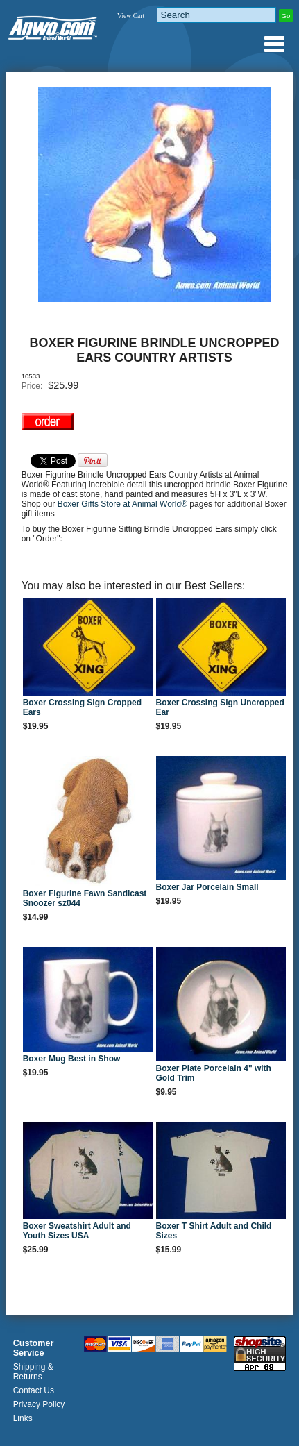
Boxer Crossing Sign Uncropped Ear (220, 707)
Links (23, 1418)
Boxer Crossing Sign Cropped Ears (82, 707)
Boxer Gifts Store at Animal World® (124, 504)
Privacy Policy (39, 1404)
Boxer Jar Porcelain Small (207, 887)
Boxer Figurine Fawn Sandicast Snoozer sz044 (85, 898)
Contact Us (33, 1390)
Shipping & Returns (33, 1371)
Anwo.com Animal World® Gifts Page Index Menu (274, 43)
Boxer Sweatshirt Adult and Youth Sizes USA (77, 1231)
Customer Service (33, 1348)
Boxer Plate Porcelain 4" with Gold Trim (213, 1073)
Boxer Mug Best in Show (72, 1059)
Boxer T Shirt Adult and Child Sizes (214, 1231)
